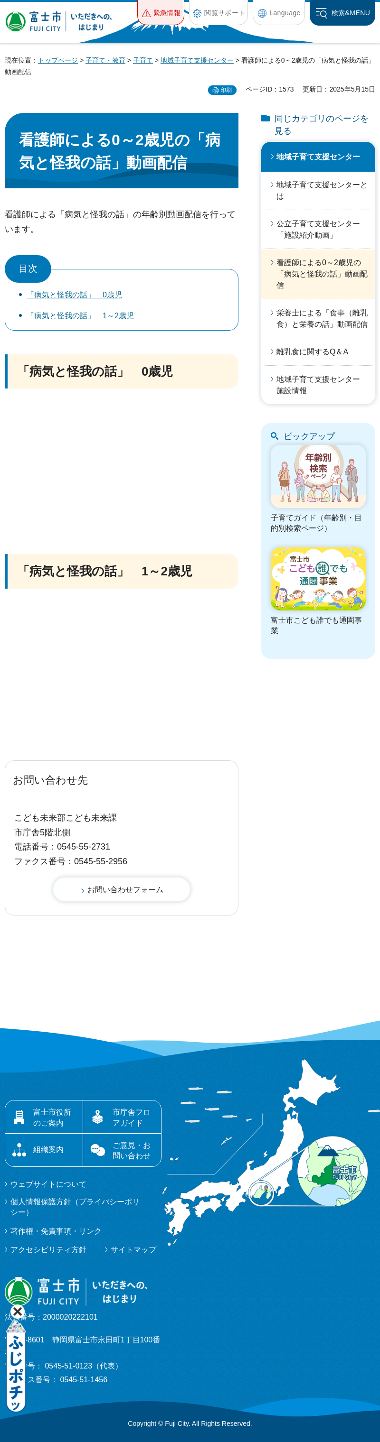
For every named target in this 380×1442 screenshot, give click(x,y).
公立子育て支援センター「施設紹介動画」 (318, 229)
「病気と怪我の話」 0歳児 (74, 295)
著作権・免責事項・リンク (56, 1231)
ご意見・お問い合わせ (132, 1150)
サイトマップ (133, 1250)
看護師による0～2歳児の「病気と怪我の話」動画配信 (322, 274)
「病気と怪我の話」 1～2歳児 (80, 316)
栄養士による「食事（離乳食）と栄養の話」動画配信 (322, 318)
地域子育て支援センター (197, 60)
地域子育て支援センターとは (322, 190)
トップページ (58, 60)
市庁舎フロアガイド (132, 1117)
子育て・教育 (105, 60)
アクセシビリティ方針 (48, 1250)
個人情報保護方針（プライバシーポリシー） (75, 1207)
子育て (143, 60)
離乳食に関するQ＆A (312, 352)
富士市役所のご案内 (52, 1117)
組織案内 (48, 1150)
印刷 (226, 90)
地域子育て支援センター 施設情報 (322, 385)
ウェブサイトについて (48, 1184)
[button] (160, 12)
